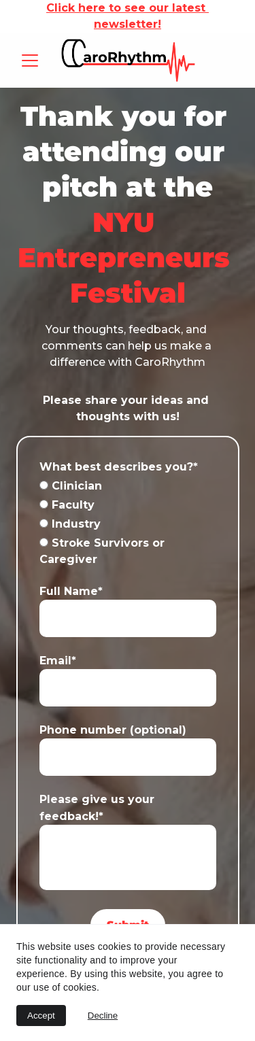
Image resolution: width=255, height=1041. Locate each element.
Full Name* (71, 591)
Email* (57, 660)
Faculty (67, 504)
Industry (70, 523)
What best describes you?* (118, 466)
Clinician (70, 485)
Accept (41, 1015)
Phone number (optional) (112, 729)
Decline (103, 1015)
